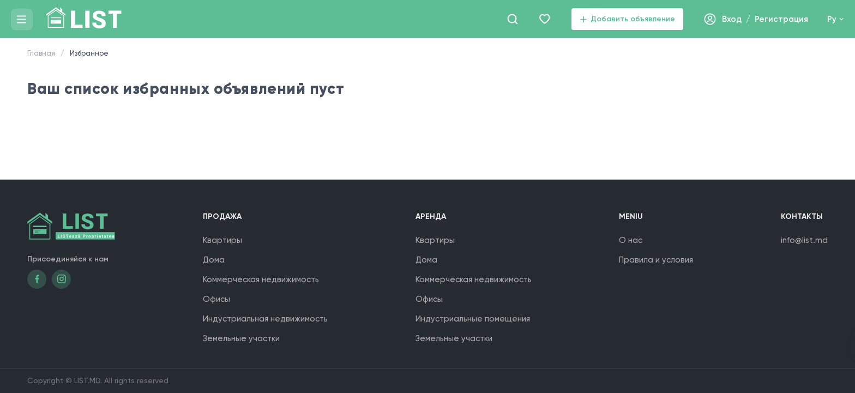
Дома (214, 260)
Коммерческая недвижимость (261, 279)
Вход (732, 19)
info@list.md (804, 240)
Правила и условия (656, 260)
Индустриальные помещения (473, 319)
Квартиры (222, 240)
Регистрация (781, 19)
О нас (630, 240)
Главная (41, 53)
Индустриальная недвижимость (265, 319)
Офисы (216, 299)
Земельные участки (241, 338)
